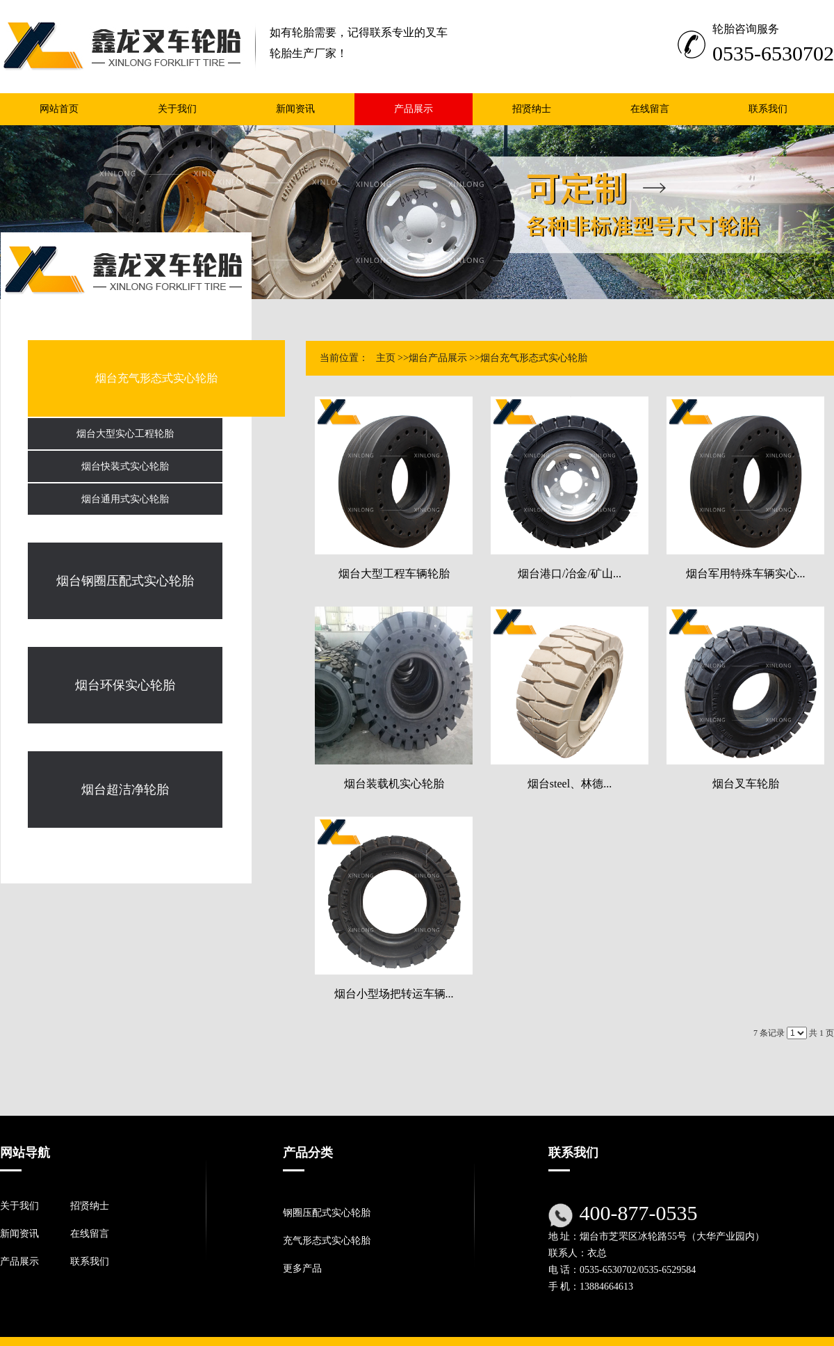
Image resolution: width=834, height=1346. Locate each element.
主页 (385, 358)
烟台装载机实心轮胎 (394, 784)
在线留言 (89, 1233)
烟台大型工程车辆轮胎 (394, 573)
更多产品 (302, 1268)
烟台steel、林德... (570, 784)
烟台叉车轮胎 (745, 784)
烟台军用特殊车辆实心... (746, 573)
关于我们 (19, 1206)
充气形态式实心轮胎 (326, 1240)
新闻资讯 (19, 1233)
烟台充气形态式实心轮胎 (533, 358)
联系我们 (89, 1261)
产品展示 (19, 1261)
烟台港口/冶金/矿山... (569, 573)
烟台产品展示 (438, 358)
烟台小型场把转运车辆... (394, 994)
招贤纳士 (89, 1206)
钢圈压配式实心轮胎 (326, 1213)
